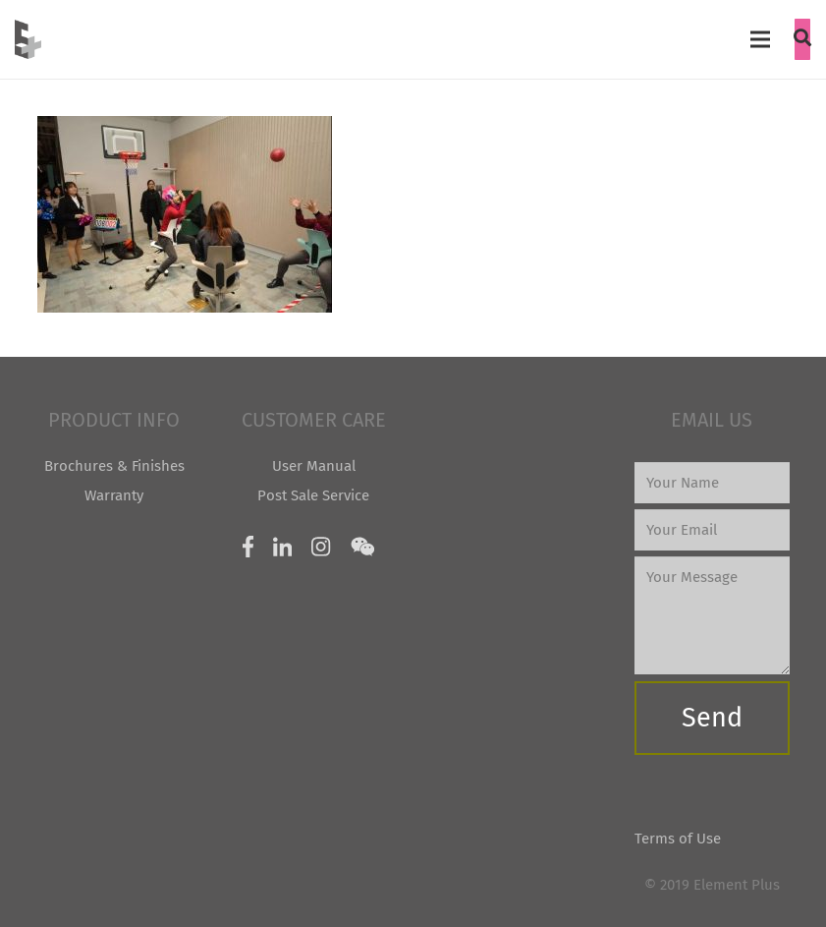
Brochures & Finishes (114, 466)
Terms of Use (677, 838)
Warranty (113, 495)
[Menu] (760, 39)
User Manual (314, 466)
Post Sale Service (313, 495)
